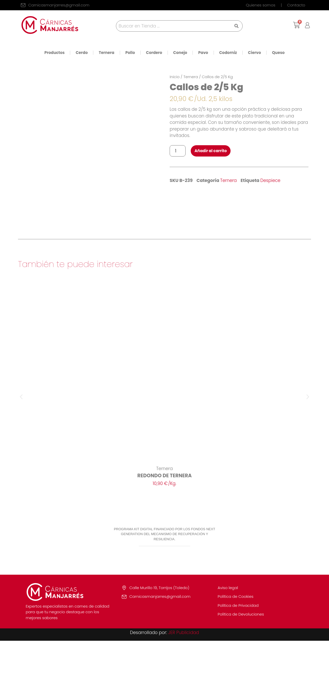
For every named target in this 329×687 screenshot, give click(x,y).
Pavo (203, 52)
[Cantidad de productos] (178, 151)
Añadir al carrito (211, 150)
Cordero (154, 52)
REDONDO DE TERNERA (164, 521)
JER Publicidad (183, 679)
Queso (278, 52)
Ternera (106, 52)
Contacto (296, 5)
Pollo (130, 52)
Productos (54, 52)
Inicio (175, 76)
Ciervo (254, 52)
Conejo (180, 52)
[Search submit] (236, 26)
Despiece (270, 180)
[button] (21, 443)
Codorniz (228, 52)
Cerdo (82, 52)
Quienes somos (261, 5)
